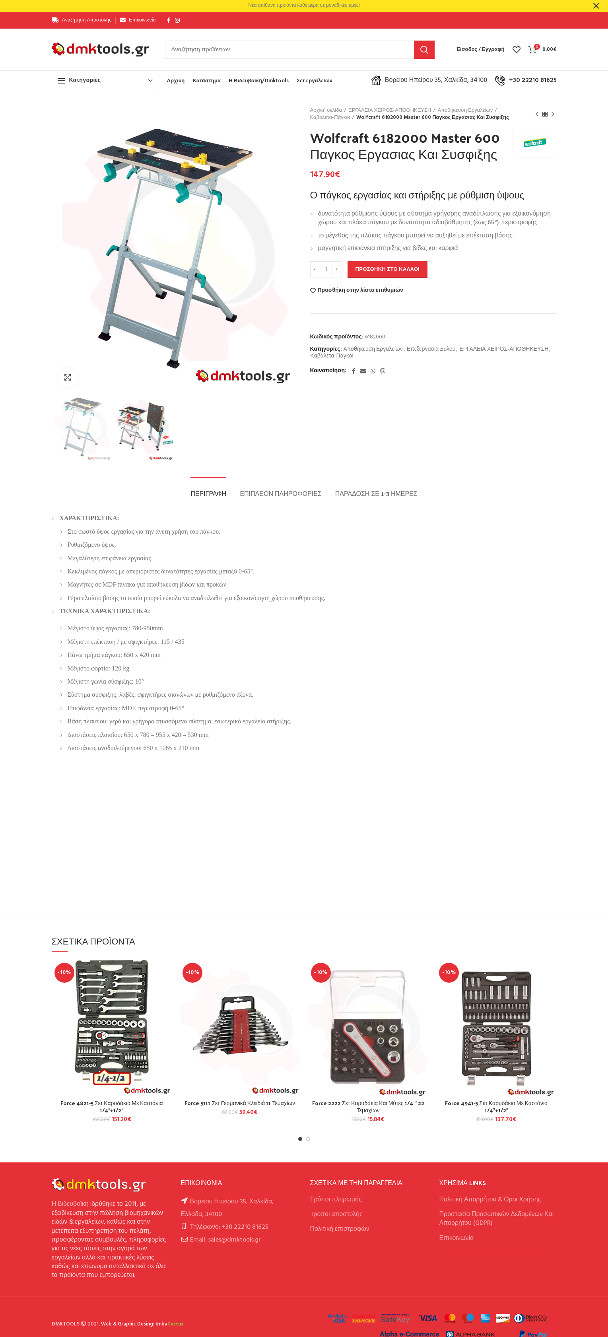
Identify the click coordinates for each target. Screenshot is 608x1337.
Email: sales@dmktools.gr (225, 1240)
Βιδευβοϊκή (73, 1204)
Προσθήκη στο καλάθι (387, 269)
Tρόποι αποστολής (336, 1214)
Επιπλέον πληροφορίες (280, 493)
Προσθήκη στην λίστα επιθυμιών (360, 290)
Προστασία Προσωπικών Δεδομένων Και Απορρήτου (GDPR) (496, 1218)
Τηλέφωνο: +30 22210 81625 (229, 1227)
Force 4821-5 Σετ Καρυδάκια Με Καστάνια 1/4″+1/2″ (111, 1107)
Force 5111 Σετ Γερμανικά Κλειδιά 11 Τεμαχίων (240, 1103)
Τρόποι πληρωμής (336, 1200)
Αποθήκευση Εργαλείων (465, 110)
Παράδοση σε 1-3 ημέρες (376, 493)
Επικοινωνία (456, 1238)
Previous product (536, 114)
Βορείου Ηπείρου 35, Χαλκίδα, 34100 (429, 80)
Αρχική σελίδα (326, 110)
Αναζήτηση (424, 50)
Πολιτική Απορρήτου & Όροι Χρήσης (490, 1200)
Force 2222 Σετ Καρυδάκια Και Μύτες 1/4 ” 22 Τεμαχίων (368, 1107)
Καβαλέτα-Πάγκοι (330, 117)
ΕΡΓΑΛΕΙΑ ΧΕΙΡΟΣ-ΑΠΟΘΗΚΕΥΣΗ (389, 110)
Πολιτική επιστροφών (339, 1229)
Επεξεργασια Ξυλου (431, 349)
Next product (552, 114)
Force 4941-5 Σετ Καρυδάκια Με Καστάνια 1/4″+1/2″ (496, 1107)
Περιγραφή (208, 493)
